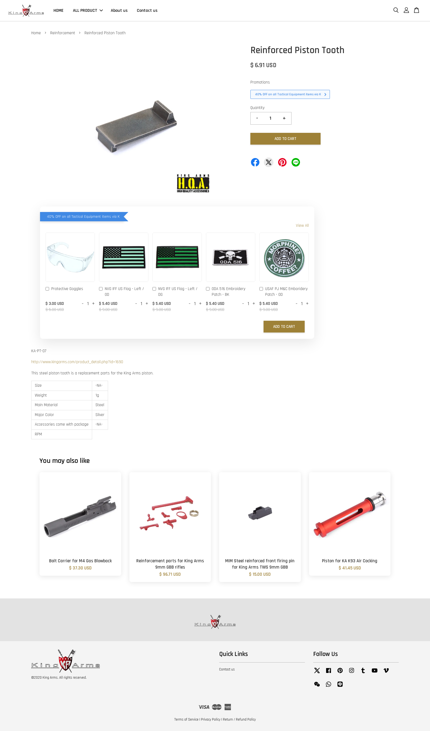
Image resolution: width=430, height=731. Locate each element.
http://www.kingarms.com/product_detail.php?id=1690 (77, 362)
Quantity (257, 107)
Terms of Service (186, 719)
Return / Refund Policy (239, 719)
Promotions (260, 82)
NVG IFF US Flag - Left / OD (121, 291)
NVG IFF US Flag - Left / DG (174, 291)
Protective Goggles (64, 289)
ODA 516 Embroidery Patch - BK (225, 291)
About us (119, 10)
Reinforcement (62, 33)
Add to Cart (284, 326)
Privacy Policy (210, 719)
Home (36, 33)
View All (302, 225)
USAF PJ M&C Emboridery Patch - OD (283, 291)
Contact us (147, 10)
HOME (58, 10)
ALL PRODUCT (88, 10)
